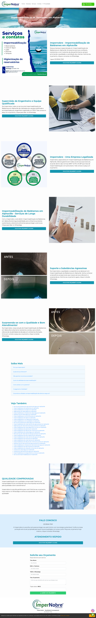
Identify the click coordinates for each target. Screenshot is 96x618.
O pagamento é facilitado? (20, 389)
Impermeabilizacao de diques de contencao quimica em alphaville (31, 441)
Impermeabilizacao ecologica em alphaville (25, 409)
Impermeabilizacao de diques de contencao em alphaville (29, 430)
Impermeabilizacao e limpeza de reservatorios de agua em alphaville (32, 445)
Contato (39, 3)
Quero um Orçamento (48, 593)
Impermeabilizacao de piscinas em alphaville (25, 429)
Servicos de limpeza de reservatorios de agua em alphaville (29, 406)
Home (23, 3)
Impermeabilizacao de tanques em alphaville (26, 438)
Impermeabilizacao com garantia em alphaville (26, 419)
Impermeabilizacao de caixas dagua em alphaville (27, 432)
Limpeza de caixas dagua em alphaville (24, 449)
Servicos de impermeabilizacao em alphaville (25, 454)
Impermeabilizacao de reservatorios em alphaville (27, 440)
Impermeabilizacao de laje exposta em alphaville (26, 446)
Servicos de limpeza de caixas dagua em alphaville (27, 422)
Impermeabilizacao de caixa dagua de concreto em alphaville (30, 427)
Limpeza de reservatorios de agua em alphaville (26, 451)
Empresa (28, 3)
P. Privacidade (46, 3)
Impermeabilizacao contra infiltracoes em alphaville (27, 416)
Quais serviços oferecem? (20, 371)
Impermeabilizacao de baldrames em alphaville (26, 408)
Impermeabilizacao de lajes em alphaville (24, 417)
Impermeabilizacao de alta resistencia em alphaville (27, 435)
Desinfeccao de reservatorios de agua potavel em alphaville (29, 443)
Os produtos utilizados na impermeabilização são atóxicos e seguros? (31, 393)
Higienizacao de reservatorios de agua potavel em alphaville (30, 425)
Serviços (34, 3)
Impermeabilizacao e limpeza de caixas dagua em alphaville (29, 413)
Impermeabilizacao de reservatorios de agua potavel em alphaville (31, 424)
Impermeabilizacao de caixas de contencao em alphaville (29, 448)
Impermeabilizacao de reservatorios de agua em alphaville (29, 437)
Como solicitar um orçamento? (21, 384)
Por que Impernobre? (19, 367)
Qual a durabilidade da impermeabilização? (24, 380)
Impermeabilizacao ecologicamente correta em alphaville (29, 453)
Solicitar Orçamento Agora (72, 62)
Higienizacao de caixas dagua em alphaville (25, 411)
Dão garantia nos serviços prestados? (23, 376)
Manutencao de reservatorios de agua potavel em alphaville (30, 433)
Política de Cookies (65, 615)
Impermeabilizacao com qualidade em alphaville (26, 421)
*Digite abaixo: (35, 586)
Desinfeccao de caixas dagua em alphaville (25, 414)
